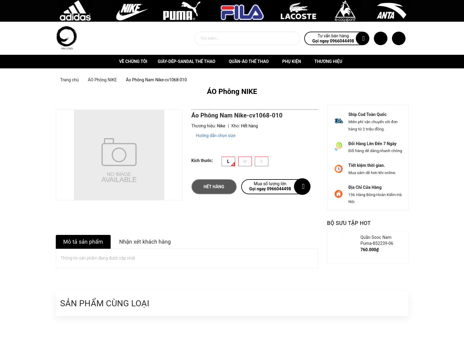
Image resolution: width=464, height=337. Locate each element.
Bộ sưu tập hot (349, 223)
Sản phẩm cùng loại (105, 303)
